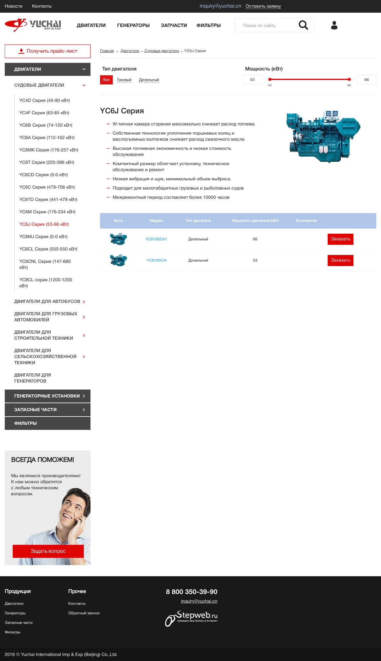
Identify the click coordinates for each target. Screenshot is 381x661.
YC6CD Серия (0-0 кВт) (43, 174)
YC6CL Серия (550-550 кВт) (48, 248)
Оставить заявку (263, 6)
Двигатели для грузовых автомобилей (45, 316)
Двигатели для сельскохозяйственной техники (45, 356)
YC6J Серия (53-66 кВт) (44, 224)
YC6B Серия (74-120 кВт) (45, 125)
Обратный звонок (84, 613)
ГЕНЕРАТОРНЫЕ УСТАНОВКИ (47, 395)
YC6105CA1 (156, 239)
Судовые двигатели (39, 85)
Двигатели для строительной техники (43, 335)
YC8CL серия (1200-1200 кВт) (45, 282)
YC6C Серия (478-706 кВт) (47, 187)
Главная (107, 51)
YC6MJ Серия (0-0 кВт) (43, 236)
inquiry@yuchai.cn (199, 601)
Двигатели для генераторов (32, 378)
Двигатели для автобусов (47, 301)
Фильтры (209, 25)
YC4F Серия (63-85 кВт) (44, 112)
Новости (14, 6)
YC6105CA (156, 260)
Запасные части (35, 409)
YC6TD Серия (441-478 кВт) (48, 199)
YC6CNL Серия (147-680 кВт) (45, 264)
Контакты (42, 6)
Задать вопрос (48, 551)
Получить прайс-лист (47, 51)
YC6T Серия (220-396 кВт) (46, 162)
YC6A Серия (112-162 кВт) (47, 137)
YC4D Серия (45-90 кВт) (44, 100)
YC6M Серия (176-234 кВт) (47, 211)
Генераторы (133, 25)
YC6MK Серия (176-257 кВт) (48, 149)
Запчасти (174, 25)
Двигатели (91, 25)
